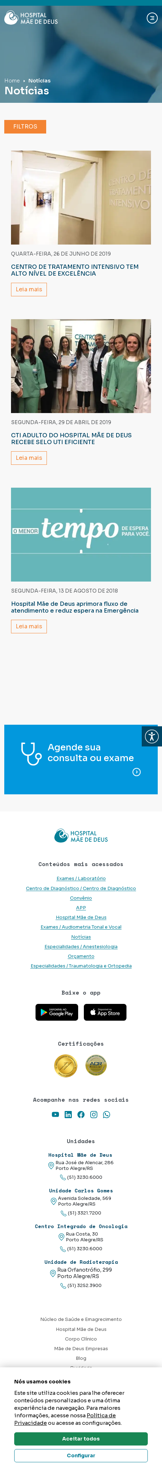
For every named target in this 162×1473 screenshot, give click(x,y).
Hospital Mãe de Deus (81, 917)
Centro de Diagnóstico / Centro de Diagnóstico (81, 888)
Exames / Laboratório (81, 878)
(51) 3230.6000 (81, 1178)
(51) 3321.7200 (81, 1213)
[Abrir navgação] (152, 18)
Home (12, 80)
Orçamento (81, 956)
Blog (81, 1358)
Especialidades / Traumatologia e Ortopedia (81, 966)
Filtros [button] (25, 126)
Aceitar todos (81, 1439)
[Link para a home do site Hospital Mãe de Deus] (81, 836)
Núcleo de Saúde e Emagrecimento (81, 1319)
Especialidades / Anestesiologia (81, 947)
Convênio (81, 898)
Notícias (81, 937)
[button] (152, 737)
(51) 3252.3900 (81, 1286)
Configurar (81, 1455)
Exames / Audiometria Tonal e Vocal (81, 927)
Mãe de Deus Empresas (81, 1349)
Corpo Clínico (81, 1339)
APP (81, 908)
